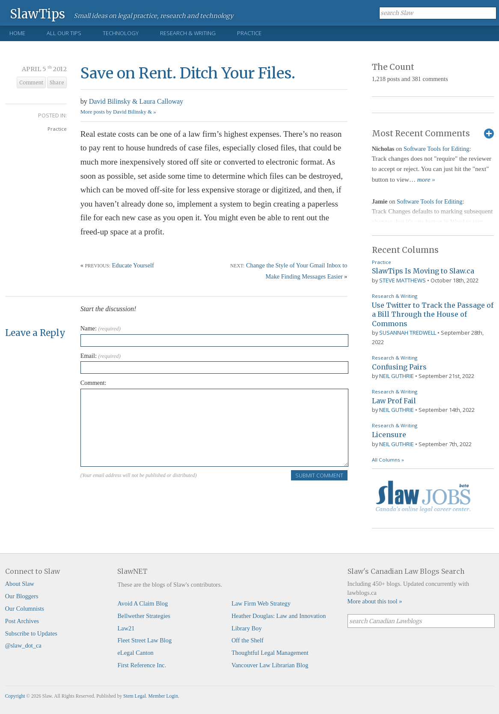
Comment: (93, 382)
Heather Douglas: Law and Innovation (279, 615)
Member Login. (164, 696)
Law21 (125, 628)
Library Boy (247, 628)
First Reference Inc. (141, 665)
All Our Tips (64, 33)
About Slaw (19, 583)
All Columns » (388, 459)
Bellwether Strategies (143, 615)
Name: (100, 328)
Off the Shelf (248, 640)
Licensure (389, 434)
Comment (31, 83)
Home (17, 33)
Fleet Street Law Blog (144, 640)
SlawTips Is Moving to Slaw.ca (423, 271)
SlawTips (37, 13)
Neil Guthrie (396, 376)
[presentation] (145, 498)
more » (426, 179)
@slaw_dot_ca (23, 645)
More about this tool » (375, 601)
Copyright (15, 696)
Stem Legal (134, 696)
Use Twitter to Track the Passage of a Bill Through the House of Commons (432, 314)
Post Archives (22, 621)
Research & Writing (188, 33)
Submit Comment (319, 475)
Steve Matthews (402, 280)
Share (57, 83)
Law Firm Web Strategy (261, 603)
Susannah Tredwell (407, 332)
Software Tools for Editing (436, 148)
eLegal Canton (135, 652)
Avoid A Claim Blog (142, 603)
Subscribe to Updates (31, 633)
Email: (100, 355)
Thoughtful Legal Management (270, 652)
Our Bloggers (22, 596)
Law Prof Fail (394, 400)
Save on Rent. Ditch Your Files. (187, 73)
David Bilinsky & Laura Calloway (136, 101)
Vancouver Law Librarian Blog (270, 665)
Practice (249, 33)
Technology (121, 33)
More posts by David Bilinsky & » (118, 112)
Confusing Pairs (399, 367)
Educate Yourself (133, 265)
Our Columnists (25, 608)
